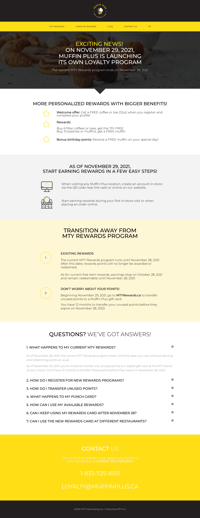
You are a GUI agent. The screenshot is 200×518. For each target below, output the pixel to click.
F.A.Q (110, 26)
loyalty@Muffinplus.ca (100, 486)
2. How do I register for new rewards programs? (75, 380)
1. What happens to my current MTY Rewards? (71, 347)
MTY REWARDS (56, 26)
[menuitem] (149, 26)
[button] (100, 347)
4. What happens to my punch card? (61, 397)
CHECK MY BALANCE (86, 26)
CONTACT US (130, 26)
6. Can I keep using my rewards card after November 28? (81, 413)
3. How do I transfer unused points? (62, 389)
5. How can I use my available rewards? (65, 405)
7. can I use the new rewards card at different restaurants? (86, 421)
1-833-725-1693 (100, 473)
